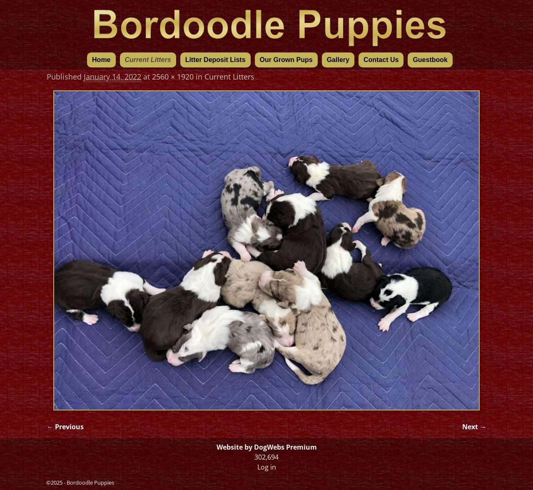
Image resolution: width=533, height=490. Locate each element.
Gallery (338, 59)
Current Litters (148, 59)
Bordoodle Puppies (90, 482)
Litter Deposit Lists (215, 59)
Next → (474, 426)
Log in (266, 467)
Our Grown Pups (286, 59)
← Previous (65, 426)
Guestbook (430, 59)
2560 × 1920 (173, 77)
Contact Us (381, 59)
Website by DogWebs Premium (267, 447)
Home (101, 59)
